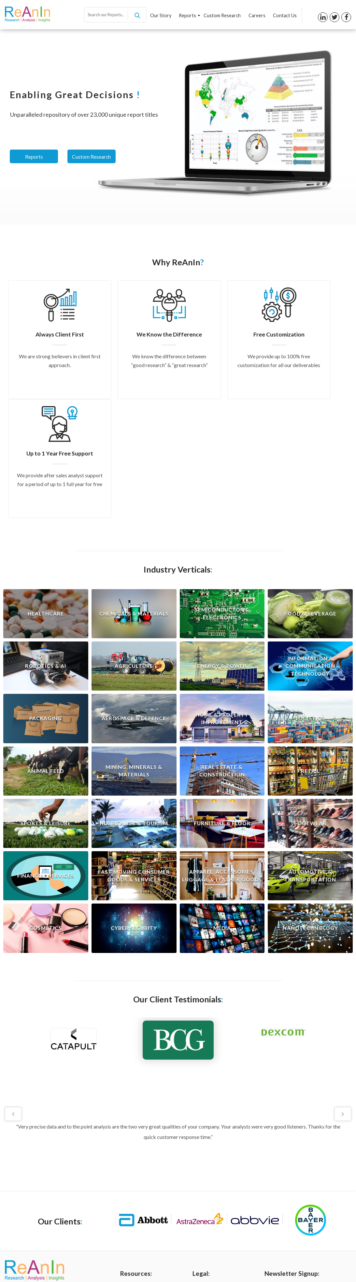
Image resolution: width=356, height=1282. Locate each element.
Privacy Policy (206, 1171)
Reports (190, 16)
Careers (257, 16)
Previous (14, 994)
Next (342, 994)
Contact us (131, 1214)
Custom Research (223, 16)
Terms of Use (206, 1182)
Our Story (162, 16)
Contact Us (285, 16)
